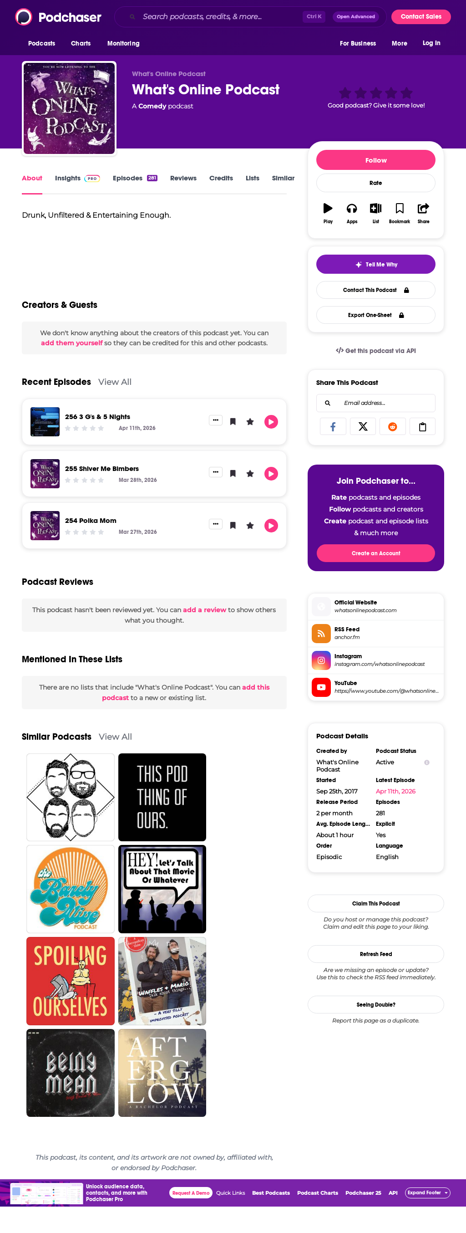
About (32, 178)
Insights (77, 178)
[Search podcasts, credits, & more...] (221, 17)
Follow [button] (376, 160)
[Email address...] (376, 403)
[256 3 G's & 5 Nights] (45, 448)
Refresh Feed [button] (376, 954)
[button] (44, 45)
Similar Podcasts (56, 763)
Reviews (183, 178)
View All (115, 408)
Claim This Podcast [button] (376, 903)
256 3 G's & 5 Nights (97, 443)
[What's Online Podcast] (69, 108)
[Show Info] (427, 762)
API (393, 1219)
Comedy (152, 106)
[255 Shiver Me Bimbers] (45, 500)
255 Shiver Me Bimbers (102, 495)
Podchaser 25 (363, 1219)
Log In (432, 44)
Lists (252, 178)
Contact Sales (421, 16)
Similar (283, 178)
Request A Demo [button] (191, 1220)
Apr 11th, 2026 (395, 791)
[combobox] (250, 16)
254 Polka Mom (90, 546)
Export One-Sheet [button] (376, 315)
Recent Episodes (56, 408)
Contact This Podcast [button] (376, 290)
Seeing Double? (376, 1005)
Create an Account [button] (376, 553)
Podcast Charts (317, 1219)
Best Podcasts (271, 1219)
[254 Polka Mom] (45, 552)
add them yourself (71, 369)
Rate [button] (376, 183)
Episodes (135, 178)
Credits (221, 178)
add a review (204, 636)
